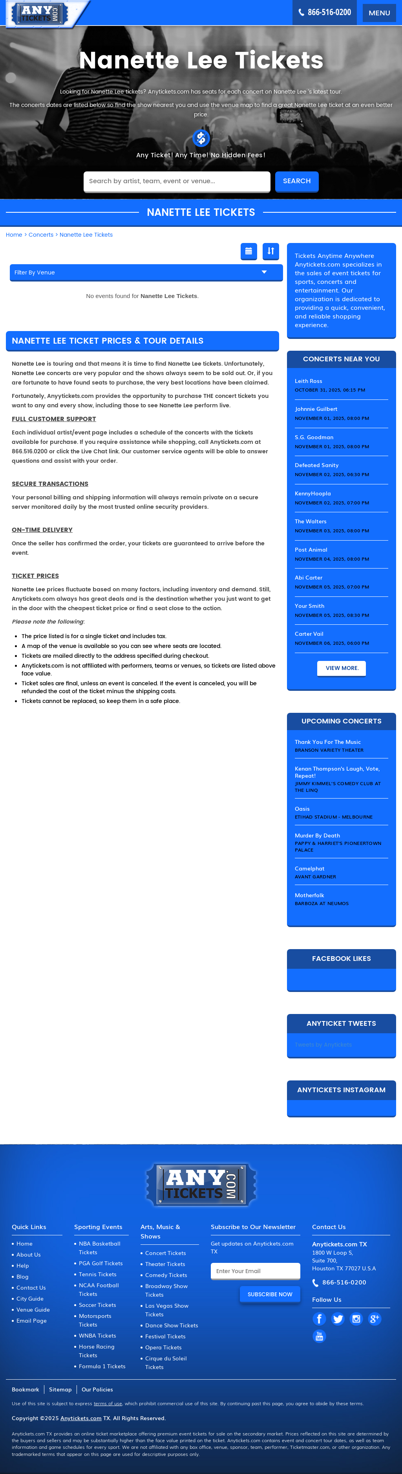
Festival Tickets (165, 1336)
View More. (341, 668)
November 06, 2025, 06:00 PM (332, 642)
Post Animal (311, 549)
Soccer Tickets (97, 1304)
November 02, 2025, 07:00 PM (332, 502)
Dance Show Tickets (171, 1325)
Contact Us (31, 1287)
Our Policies (97, 1389)
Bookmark (25, 1389)
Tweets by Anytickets (323, 1044)
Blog (22, 1276)
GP (374, 1319)
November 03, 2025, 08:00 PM (332, 530)
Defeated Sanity (317, 464)
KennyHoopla (313, 493)
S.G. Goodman (314, 436)
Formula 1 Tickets (102, 1366)
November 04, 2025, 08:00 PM (332, 558)
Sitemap (60, 1389)
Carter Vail (309, 633)
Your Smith (309, 605)
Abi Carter (308, 577)
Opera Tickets (163, 1347)
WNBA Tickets (97, 1335)
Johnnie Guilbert (316, 408)
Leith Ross (308, 380)
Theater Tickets (165, 1264)
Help (22, 1265)
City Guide (30, 1298)
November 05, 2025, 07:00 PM (332, 586)
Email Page (31, 1320)
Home (24, 1243)
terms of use (108, 1403)
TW (338, 1319)
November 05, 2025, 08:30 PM (332, 614)
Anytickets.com (81, 1418)
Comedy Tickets (166, 1275)
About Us (28, 1254)
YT (319, 1336)
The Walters (311, 520)
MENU (379, 12)
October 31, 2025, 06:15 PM (330, 389)
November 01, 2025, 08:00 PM (332, 417)
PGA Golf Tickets (101, 1263)
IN (356, 1319)
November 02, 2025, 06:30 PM (332, 474)
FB (319, 1319)
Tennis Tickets (98, 1274)
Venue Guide (33, 1309)
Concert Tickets (165, 1253)
